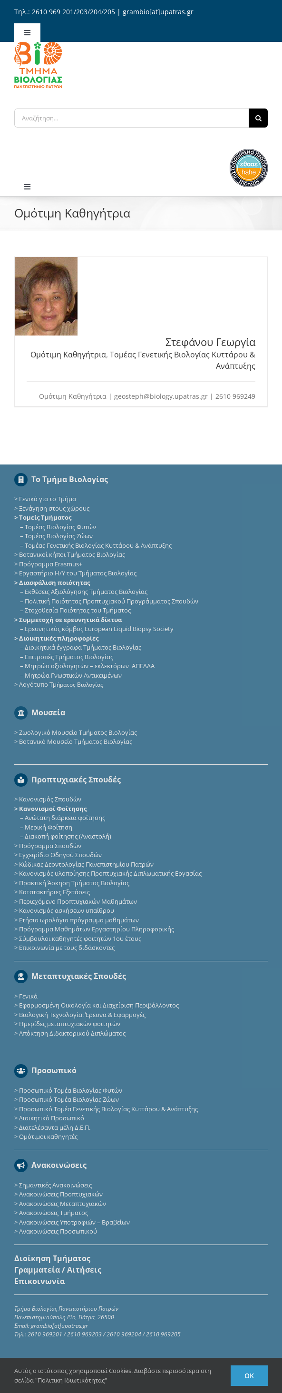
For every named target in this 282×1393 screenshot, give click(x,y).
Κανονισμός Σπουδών (50, 799)
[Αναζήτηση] (258, 118)
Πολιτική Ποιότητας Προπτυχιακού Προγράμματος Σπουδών (111, 601)
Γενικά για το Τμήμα (47, 498)
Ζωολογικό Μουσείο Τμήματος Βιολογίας (78, 732)
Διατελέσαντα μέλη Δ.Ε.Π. (54, 1127)
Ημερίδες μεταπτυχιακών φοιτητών (69, 1023)
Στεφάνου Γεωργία (210, 342)
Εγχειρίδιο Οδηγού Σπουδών (60, 854)
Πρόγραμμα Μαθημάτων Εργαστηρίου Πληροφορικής (96, 929)
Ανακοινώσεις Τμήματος (53, 1212)
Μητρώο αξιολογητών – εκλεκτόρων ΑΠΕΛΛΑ (90, 666)
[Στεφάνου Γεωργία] (46, 262)
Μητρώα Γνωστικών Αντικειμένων (73, 675)
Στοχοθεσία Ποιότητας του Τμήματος (78, 610)
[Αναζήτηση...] (131, 118)
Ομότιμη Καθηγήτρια (68, 354)
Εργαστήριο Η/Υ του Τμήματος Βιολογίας (77, 573)
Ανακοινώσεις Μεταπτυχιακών (62, 1203)
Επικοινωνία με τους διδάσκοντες (67, 947)
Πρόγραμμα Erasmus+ (50, 564)
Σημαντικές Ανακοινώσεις (55, 1185)
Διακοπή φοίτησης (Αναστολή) (68, 836)
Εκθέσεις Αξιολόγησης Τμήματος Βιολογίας (86, 591)
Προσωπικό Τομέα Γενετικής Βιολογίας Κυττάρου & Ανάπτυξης (108, 1109)
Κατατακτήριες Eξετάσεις (54, 892)
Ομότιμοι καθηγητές (48, 1136)
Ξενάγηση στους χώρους (54, 508)
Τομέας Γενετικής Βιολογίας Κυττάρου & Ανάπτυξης (98, 545)
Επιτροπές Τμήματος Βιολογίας (69, 656)
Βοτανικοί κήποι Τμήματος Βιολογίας (72, 554)
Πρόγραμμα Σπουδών (50, 845)
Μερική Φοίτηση (48, 827)
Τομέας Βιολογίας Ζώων (59, 536)
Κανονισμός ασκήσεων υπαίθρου (66, 910)
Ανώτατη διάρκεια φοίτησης (65, 817)
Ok (249, 1375)
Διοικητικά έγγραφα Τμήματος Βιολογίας (83, 647)
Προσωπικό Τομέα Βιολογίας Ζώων (69, 1099)
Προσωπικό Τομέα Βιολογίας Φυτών (70, 1090)
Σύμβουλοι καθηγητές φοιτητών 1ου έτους (80, 938)
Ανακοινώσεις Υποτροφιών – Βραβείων (74, 1222)
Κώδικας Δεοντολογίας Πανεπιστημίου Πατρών (86, 864)
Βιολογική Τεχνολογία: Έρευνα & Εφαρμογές (82, 1014)
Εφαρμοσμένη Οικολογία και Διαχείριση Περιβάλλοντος (99, 1005)
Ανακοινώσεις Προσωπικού (58, 1231)
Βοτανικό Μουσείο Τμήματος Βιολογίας (75, 741)
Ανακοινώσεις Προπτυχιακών (60, 1194)
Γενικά (28, 996)
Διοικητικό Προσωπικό (51, 1118)
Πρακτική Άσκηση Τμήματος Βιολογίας (74, 883)
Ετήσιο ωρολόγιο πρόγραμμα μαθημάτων (79, 920)
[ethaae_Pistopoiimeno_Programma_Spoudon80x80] (249, 152)
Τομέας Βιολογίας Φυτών (60, 527)
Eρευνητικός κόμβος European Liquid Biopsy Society (99, 628)
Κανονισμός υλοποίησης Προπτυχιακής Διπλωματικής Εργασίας (110, 873)
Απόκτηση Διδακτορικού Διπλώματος (72, 1033)
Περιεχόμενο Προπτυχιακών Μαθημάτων (78, 901)
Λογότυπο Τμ (61, 684)
